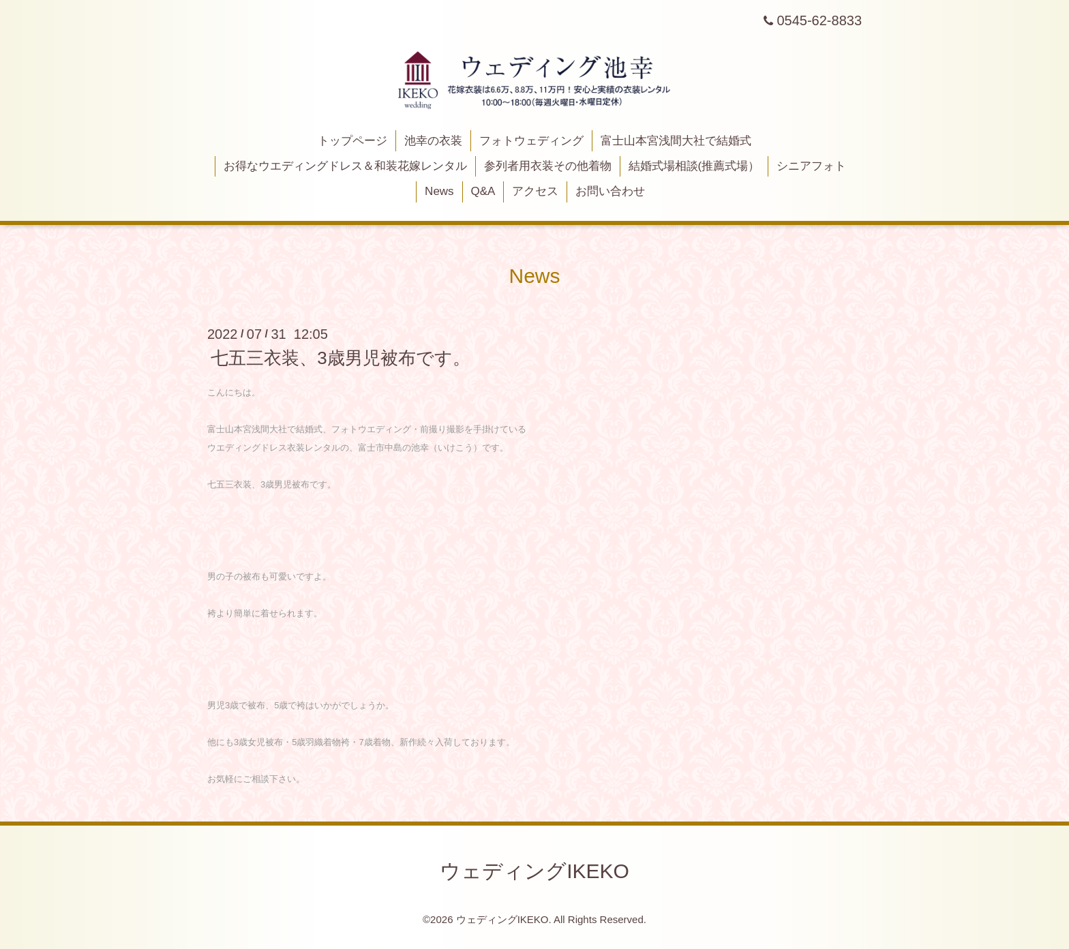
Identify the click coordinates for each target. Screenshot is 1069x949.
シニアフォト (811, 166)
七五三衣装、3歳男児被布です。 (340, 358)
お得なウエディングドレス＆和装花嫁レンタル (345, 166)
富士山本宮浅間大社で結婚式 (676, 140)
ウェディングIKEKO (534, 871)
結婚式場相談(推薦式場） (694, 166)
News (439, 191)
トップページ (352, 140)
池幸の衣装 (433, 140)
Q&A (482, 191)
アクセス (535, 191)
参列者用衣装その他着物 (548, 166)
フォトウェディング (531, 140)
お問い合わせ (610, 191)
